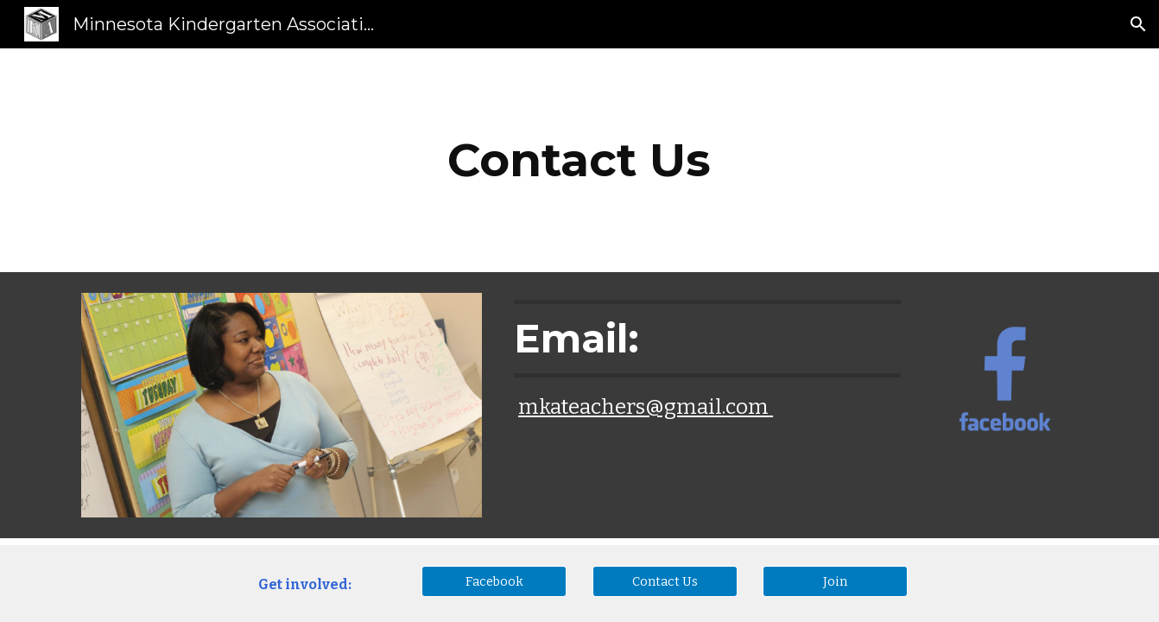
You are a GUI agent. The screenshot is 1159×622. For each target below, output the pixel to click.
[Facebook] (494, 581)
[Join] (835, 581)
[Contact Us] (665, 581)
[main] (579, 160)
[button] (1138, 24)
